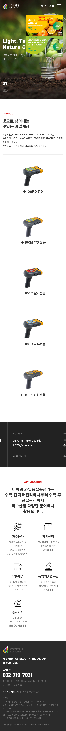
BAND (9, 658)
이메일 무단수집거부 (31, 691)
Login (52, 6)
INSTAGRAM (39, 658)
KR (42, 6)
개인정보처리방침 (11, 691)
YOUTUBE (12, 662)
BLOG (22, 658)
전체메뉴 (59, 5)
